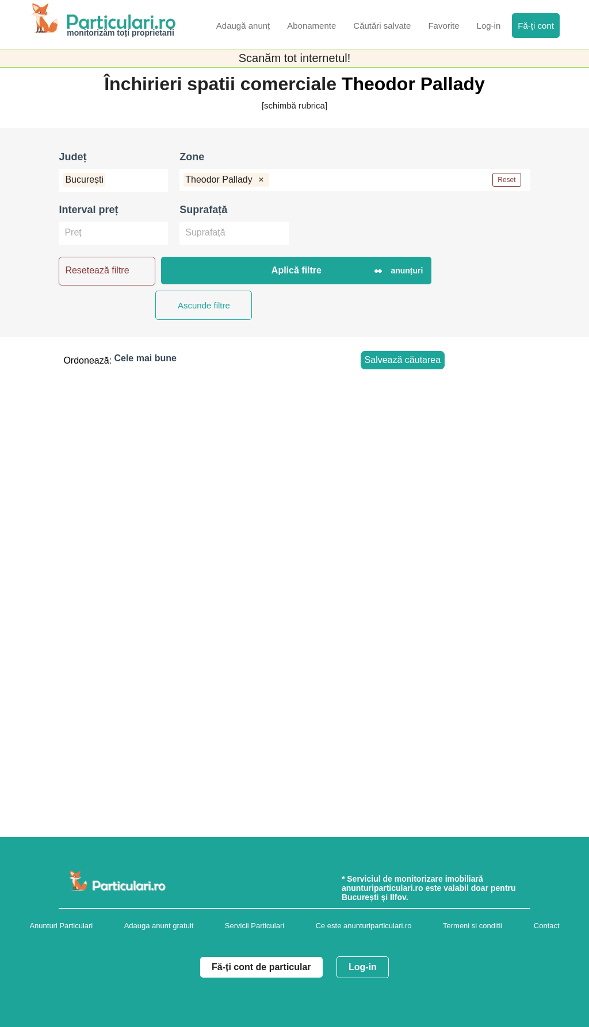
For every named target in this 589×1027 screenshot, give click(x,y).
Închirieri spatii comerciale (223, 84)
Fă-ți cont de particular (261, 967)
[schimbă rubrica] (294, 105)
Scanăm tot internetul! (295, 58)
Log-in (363, 967)
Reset (506, 180)
